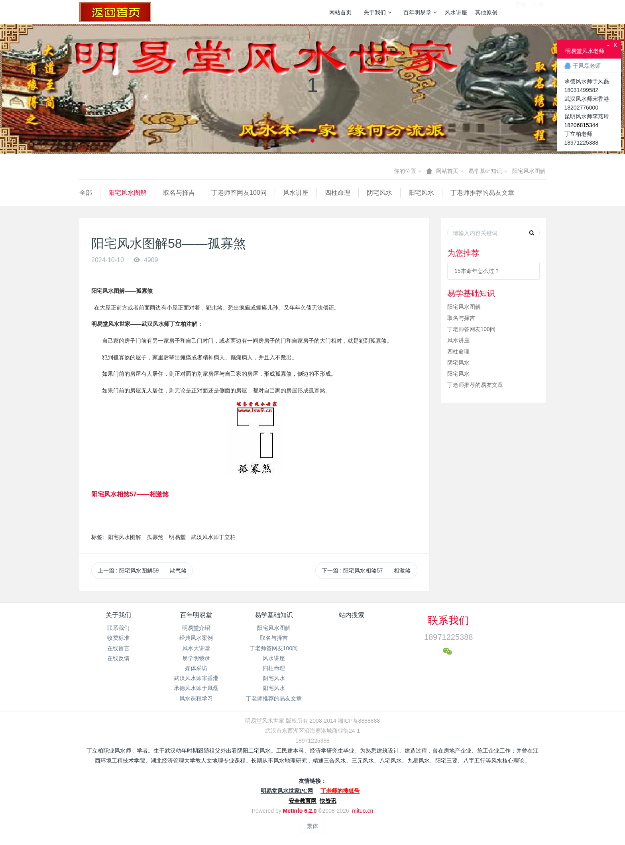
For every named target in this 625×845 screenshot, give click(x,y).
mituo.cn (362, 811)
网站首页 (340, 12)
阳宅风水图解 (529, 171)
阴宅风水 (379, 192)
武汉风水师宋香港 (196, 678)
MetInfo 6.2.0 (300, 811)
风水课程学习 (196, 698)
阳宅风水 (421, 192)
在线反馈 (118, 658)
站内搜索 (351, 615)
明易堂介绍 (196, 628)
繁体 (312, 826)
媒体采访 (196, 668)
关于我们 (377, 12)
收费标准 (118, 638)
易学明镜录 (196, 658)
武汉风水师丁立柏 (213, 537)
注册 (538, 11)
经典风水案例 (196, 638)
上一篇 (142, 570)
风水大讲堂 (196, 648)
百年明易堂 (420, 12)
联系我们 (118, 628)
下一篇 (366, 570)
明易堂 (177, 537)
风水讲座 (456, 12)
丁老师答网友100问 (239, 192)
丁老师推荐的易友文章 (482, 192)
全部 (85, 192)
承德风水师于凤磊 (196, 688)
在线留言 (118, 648)
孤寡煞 (155, 537)
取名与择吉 (179, 192)
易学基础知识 (485, 171)
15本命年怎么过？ (477, 271)
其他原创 (486, 12)
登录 (521, 11)
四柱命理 (337, 192)
